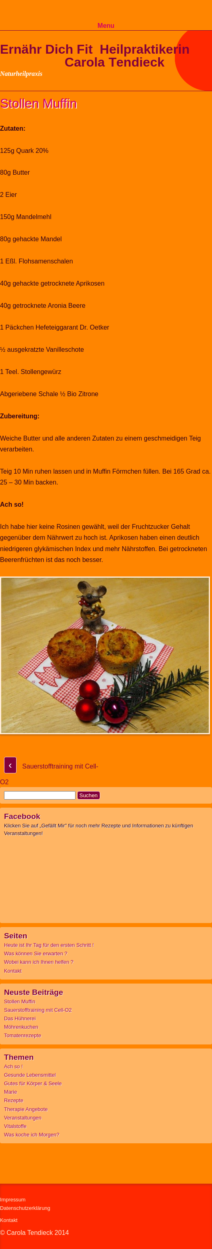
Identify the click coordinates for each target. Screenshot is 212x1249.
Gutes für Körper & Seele (33, 1083)
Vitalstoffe (15, 1126)
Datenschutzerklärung (25, 1208)
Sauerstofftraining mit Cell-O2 (38, 1010)
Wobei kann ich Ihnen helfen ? (38, 962)
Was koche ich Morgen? (31, 1135)
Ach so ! (13, 1066)
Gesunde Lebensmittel (30, 1075)
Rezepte (13, 1100)
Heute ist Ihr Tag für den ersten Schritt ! (49, 945)
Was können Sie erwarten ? (35, 953)
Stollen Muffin (19, 1001)
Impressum (12, 1200)
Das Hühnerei (20, 1018)
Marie (10, 1092)
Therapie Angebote (26, 1109)
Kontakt (12, 971)
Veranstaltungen (23, 1118)
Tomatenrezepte (22, 1035)
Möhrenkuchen (21, 1027)
